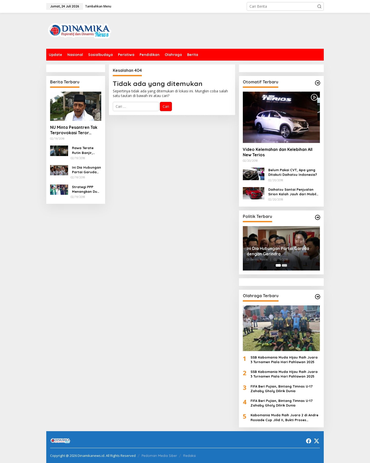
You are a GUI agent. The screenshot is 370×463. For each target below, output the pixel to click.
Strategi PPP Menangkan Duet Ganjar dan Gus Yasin (86, 189)
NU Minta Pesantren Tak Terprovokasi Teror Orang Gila (73, 130)
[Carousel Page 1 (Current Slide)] (278, 265)
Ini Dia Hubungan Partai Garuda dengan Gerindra (86, 169)
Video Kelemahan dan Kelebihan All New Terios (277, 152)
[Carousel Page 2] (284, 265)
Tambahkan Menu (98, 6)
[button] (319, 6)
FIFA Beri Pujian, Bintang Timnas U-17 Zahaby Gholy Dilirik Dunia (281, 388)
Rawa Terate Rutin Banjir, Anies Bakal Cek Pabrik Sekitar (85, 150)
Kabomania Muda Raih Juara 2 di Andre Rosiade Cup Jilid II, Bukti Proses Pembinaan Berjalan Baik (284, 417)
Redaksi (189, 456)
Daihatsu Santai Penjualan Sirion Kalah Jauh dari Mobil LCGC (292, 191)
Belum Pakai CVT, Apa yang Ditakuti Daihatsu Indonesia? (292, 172)
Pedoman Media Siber (159, 456)
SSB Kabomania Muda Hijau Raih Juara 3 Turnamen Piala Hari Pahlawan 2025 (284, 359)
